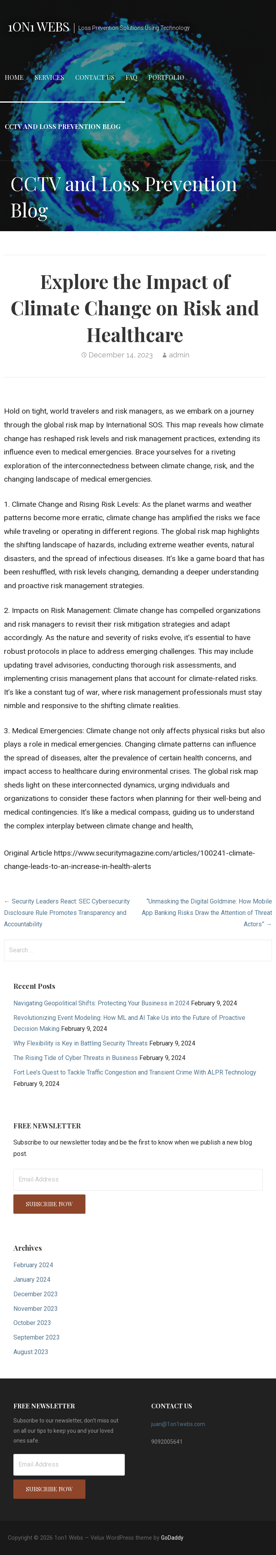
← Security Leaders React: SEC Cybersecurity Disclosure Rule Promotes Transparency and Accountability (67, 913)
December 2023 (35, 1294)
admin (179, 355)
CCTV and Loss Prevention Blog (62, 126)
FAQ (131, 77)
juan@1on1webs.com (178, 1424)
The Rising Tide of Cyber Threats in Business (75, 1058)
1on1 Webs (38, 26)
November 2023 (35, 1308)
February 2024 (33, 1265)
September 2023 (36, 1337)
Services (49, 77)
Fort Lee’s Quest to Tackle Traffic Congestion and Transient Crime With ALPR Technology (134, 1072)
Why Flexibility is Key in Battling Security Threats (80, 1043)
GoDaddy (172, 1538)
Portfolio (166, 77)
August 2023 (30, 1352)
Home (14, 77)
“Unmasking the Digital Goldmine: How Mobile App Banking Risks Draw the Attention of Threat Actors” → (207, 913)
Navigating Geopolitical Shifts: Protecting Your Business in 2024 (101, 1003)
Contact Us (95, 77)
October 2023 (32, 1323)
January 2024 (31, 1279)
